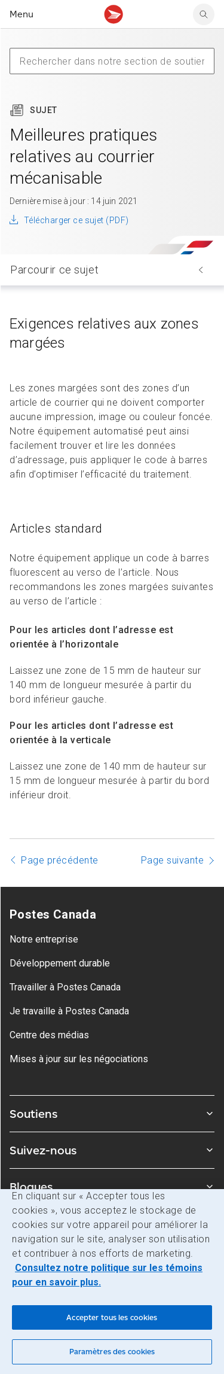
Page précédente (60, 860)
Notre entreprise (44, 939)
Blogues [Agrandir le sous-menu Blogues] (112, 1187)
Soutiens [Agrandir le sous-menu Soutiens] (112, 1114)
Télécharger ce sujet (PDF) (76, 220)
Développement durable (60, 963)
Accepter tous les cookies (111, 1317)
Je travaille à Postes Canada (69, 1011)
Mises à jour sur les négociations (79, 1059)
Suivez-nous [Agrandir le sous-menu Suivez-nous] (112, 1150)
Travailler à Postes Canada (65, 987)
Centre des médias (49, 1035)
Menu (21, 14)
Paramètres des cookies (112, 1351)
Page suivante (172, 860)
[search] (203, 14)
